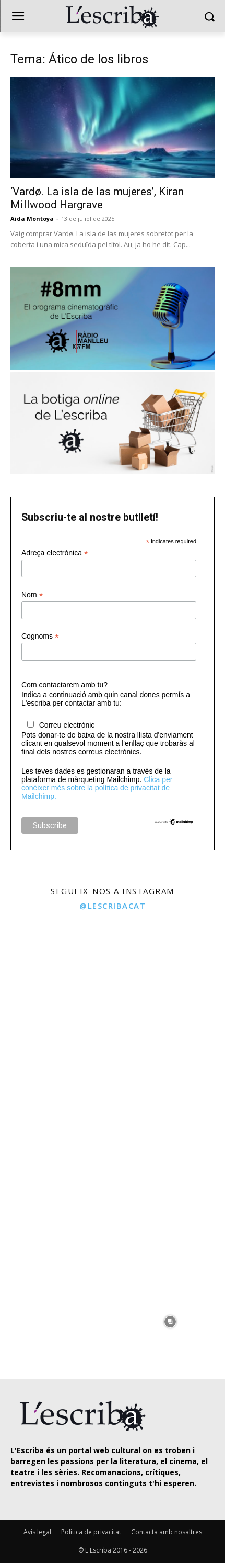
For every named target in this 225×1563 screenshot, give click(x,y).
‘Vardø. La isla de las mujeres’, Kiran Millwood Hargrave (97, 198)
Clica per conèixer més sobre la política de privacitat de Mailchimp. (96, 787)
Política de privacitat (91, 1531)
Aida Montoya (32, 218)
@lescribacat (112, 905)
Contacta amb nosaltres (166, 1531)
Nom (32, 595)
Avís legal (37, 1531)
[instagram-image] (55, 973)
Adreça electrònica (54, 553)
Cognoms (40, 636)
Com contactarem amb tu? (64, 684)
